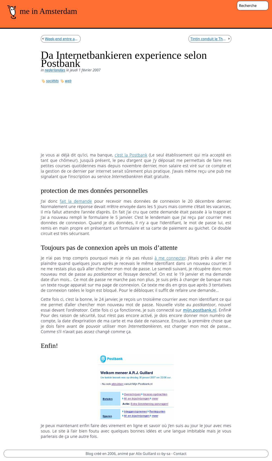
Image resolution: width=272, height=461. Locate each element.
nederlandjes (55, 70)
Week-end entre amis (62, 38)
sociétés (52, 80)
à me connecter (170, 258)
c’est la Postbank (131, 155)
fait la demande (76, 201)
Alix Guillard (146, 453)
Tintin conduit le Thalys (208, 38)
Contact (179, 453)
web (68, 80)
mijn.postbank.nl (200, 310)
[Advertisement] (136, 117)
